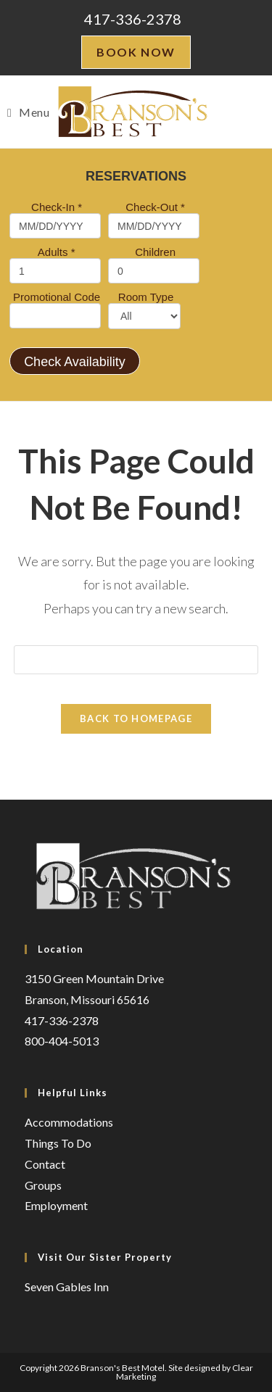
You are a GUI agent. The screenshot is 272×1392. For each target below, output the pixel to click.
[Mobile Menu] (28, 112)
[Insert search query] (136, 659)
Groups (43, 1185)
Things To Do (58, 1143)
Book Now (136, 52)
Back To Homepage (136, 718)
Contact (45, 1164)
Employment (56, 1205)
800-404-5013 (62, 1041)
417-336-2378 (132, 19)
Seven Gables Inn (67, 1286)
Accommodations (69, 1122)
